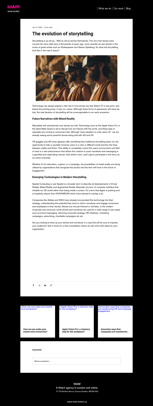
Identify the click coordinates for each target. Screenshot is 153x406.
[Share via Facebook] (33, 285)
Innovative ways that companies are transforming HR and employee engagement (114, 330)
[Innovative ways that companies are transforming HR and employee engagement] (115, 315)
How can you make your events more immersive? (35, 330)
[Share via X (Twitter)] (39, 285)
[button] (104, 8)
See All (130, 301)
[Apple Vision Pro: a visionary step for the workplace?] (76, 315)
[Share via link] (51, 285)
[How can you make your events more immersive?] (37, 315)
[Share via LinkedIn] (45, 285)
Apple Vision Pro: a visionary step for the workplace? (76, 330)
